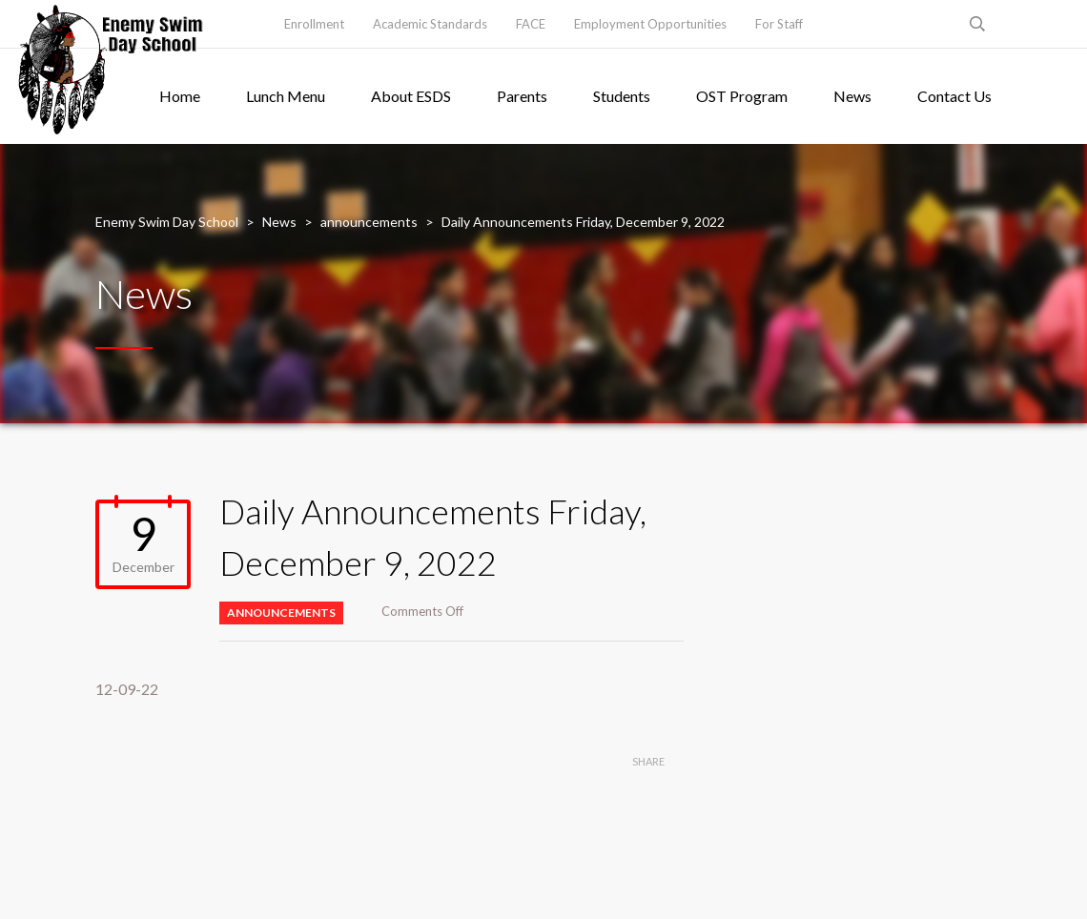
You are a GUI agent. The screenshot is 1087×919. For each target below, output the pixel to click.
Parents (522, 96)
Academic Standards (430, 23)
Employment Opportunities (650, 23)
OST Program (742, 96)
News (852, 96)
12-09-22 (126, 689)
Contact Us (954, 96)
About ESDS (411, 96)
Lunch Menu (285, 96)
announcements (281, 612)
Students (621, 96)
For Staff (779, 23)
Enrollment (314, 23)
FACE (530, 23)
